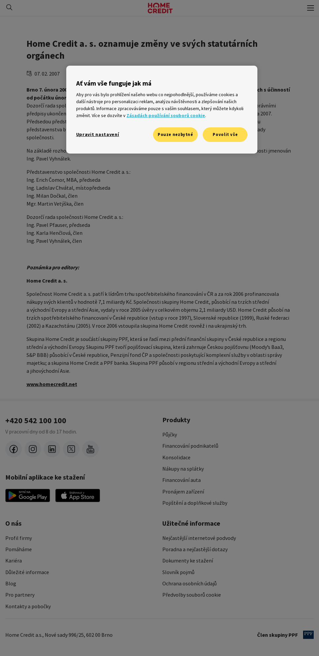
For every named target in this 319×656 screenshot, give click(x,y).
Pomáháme (18, 549)
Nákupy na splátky (183, 469)
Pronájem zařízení (183, 491)
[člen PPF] (308, 634)
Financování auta (181, 480)
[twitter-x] (71, 449)
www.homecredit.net (52, 384)
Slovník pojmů (178, 572)
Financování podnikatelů (190, 446)
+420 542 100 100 (35, 420)
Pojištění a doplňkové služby (194, 503)
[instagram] (33, 449)
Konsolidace (176, 457)
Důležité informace (27, 572)
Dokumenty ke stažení (187, 560)
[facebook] (13, 449)
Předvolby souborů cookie (191, 595)
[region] (162, 110)
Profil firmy (18, 538)
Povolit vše (225, 134)
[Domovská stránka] (160, 8)
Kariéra (13, 560)
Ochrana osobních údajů (189, 583)
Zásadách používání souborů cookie (166, 115)
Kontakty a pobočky (28, 606)
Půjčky (169, 434)
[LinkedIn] (52, 449)
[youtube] (90, 449)
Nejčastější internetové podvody (199, 538)
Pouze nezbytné (175, 134)
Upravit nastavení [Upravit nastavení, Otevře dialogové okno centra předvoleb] (97, 134)
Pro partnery (19, 595)
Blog (10, 583)
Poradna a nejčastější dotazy (195, 549)
